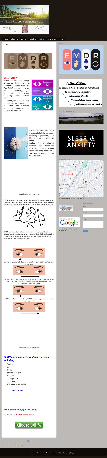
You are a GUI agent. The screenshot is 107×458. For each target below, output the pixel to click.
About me (14, 39)
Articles (42, 39)
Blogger (72, 453)
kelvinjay (59, 453)
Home (6, 39)
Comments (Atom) (17, 445)
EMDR (23, 39)
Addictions (32, 39)
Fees (61, 39)
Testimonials (52, 39)
